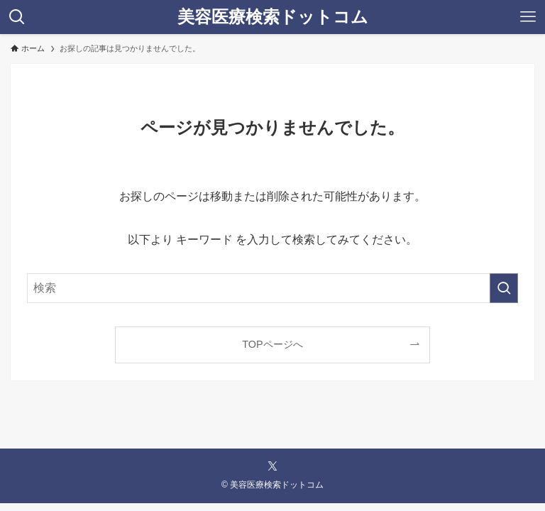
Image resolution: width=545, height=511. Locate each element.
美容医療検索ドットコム (272, 17)
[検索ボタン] (17, 17)
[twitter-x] (272, 466)
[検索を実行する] (504, 288)
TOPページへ (272, 344)
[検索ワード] (272, 288)
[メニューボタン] (528, 17)
